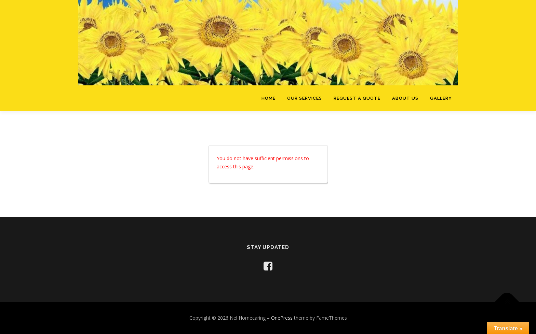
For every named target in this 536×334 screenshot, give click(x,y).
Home (269, 98)
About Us (405, 98)
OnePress (282, 318)
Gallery (441, 98)
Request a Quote (357, 98)
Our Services (304, 98)
